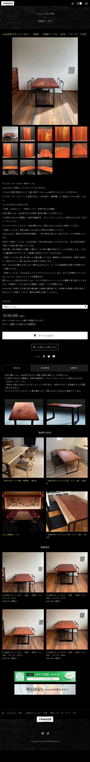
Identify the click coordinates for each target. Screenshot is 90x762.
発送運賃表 (45, 369)
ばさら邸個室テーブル (10, 538)
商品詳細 (16, 369)
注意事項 (73, 369)
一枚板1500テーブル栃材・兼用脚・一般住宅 (19, 483)
